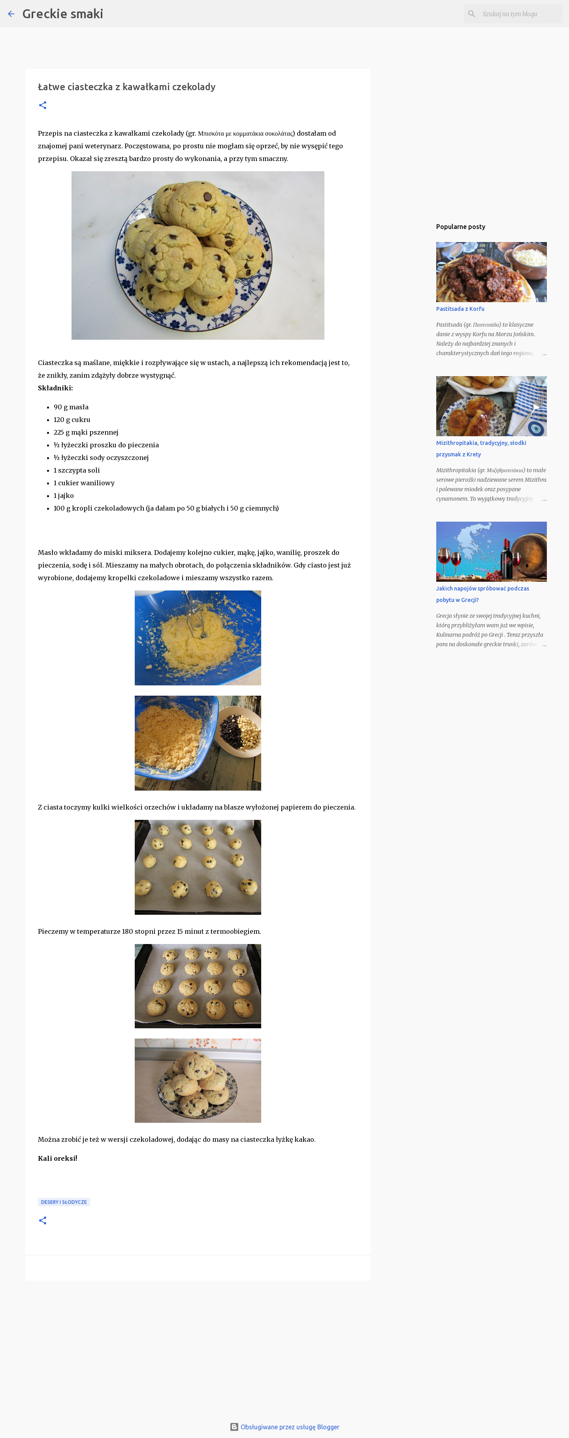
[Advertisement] (198, 1347)
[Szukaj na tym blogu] (521, 13)
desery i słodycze (64, 1202)
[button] (42, 105)
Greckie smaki (63, 13)
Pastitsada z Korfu (460, 309)
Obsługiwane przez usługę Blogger (284, 1426)
